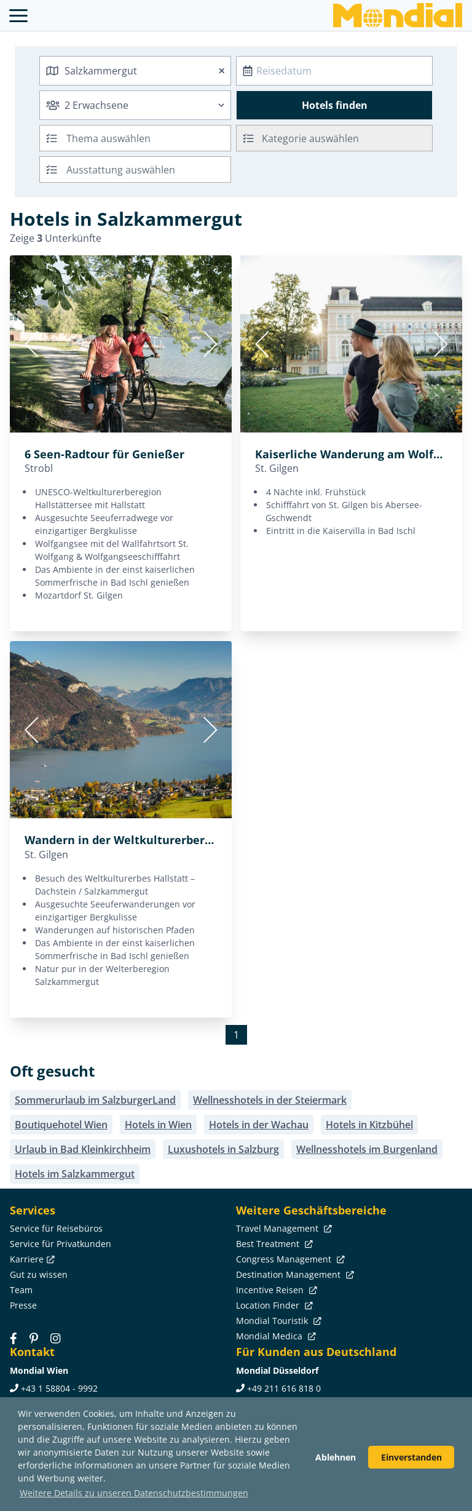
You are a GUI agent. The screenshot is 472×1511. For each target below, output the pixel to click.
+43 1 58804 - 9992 (59, 1388)
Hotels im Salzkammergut (75, 1174)
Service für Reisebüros (56, 1228)
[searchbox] (150, 138)
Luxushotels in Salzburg (223, 1149)
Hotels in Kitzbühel (369, 1124)
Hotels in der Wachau (259, 1124)
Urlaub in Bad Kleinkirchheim (83, 1149)
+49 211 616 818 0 (284, 1388)
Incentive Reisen (275, 1290)
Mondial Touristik (277, 1320)
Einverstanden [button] (411, 1457)
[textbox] (334, 136)
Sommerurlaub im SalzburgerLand (95, 1100)
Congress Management (289, 1259)
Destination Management (294, 1274)
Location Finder (273, 1305)
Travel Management (282, 1228)
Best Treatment (273, 1244)
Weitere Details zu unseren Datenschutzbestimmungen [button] (134, 1493)
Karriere (31, 1259)
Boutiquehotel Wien (61, 1124)
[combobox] (135, 71)
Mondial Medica (274, 1336)
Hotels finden (335, 105)
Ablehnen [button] (335, 1457)
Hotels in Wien (158, 1124)
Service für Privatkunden (60, 1244)
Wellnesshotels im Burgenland (367, 1149)
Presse (23, 1305)
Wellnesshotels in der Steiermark (270, 1100)
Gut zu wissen (39, 1274)
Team (21, 1290)
